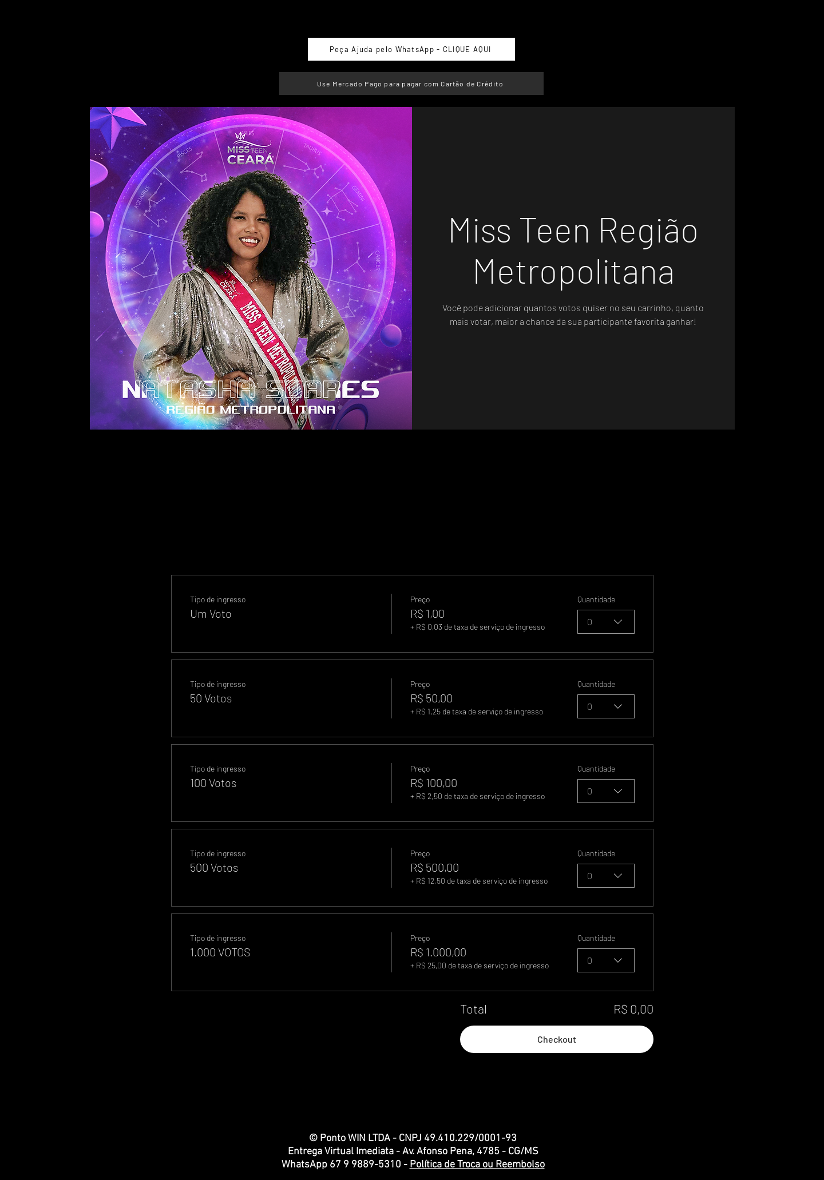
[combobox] (606, 622)
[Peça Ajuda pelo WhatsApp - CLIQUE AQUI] (411, 49)
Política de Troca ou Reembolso (477, 1165)
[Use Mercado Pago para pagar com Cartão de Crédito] (411, 83)
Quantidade (596, 599)
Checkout (556, 1039)
